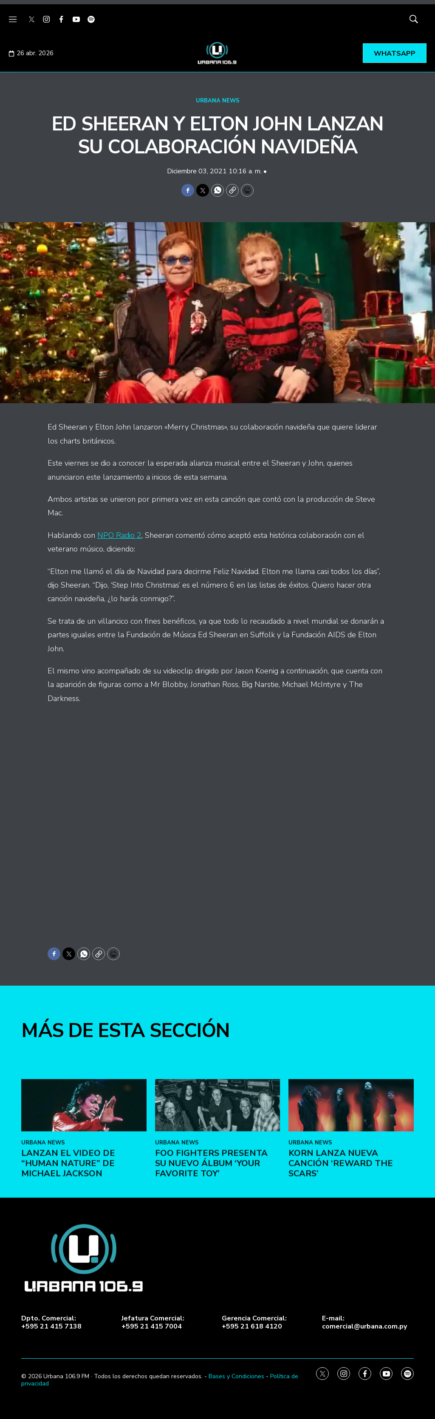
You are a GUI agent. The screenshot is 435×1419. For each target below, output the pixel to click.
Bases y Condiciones (236, 1376)
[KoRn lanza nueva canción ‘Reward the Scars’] (351, 1213)
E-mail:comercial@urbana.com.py (364, 1322)
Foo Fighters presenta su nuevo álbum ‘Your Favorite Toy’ (211, 1271)
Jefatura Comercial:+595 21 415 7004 (152, 1322)
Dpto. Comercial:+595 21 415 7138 (51, 1322)
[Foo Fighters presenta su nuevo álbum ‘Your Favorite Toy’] (217, 1213)
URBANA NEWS (218, 101)
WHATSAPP (394, 53)
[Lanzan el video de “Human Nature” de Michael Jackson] (84, 1213)
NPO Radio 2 (119, 535)
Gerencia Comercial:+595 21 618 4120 (254, 1322)
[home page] (217, 53)
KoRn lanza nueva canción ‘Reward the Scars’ (340, 1271)
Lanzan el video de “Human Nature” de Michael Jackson (68, 1271)
